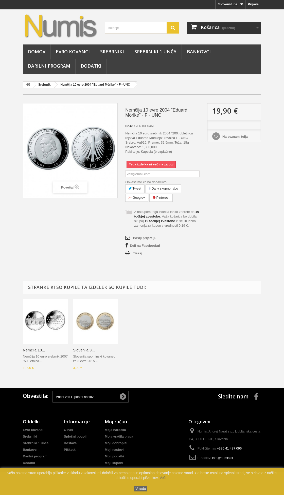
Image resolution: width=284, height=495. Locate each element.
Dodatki (91, 66)
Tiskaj (137, 253)
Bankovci (199, 52)
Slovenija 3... (84, 350)
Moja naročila (115, 430)
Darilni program (49, 66)
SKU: (129, 126)
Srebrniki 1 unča (155, 52)
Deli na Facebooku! (145, 246)
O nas (68, 430)
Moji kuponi (114, 463)
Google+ (137, 197)
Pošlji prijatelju (144, 238)
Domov (36, 52)
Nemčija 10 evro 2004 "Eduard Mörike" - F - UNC (95, 84)
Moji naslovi (114, 450)
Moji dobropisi (116, 443)
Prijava (253, 4)
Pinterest (161, 197)
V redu (140, 489)
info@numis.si (222, 458)
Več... (164, 478)
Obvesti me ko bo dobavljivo (146, 182)
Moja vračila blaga (119, 436)
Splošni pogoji (75, 436)
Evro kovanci (73, 52)
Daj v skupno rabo (163, 188)
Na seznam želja (234, 136)
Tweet (135, 188)
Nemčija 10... (34, 350)
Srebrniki (112, 52)
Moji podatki (114, 456)
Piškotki (70, 450)
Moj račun (116, 422)
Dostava (70, 443)
